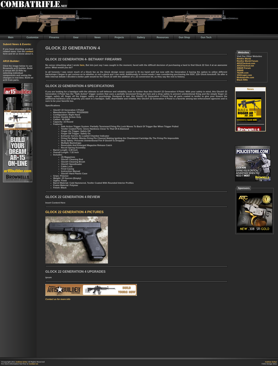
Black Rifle (242, 80)
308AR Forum (244, 68)
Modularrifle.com (245, 77)
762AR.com (242, 73)
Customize (33, 37)
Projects (119, 37)
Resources (163, 37)
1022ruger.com (244, 75)
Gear (75, 37)
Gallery (141, 37)
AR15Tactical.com (246, 63)
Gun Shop (184, 37)
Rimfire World (244, 58)
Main (10, 37)
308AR (240, 70)
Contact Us (33, 364)
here (82, 65)
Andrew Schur (22, 362)
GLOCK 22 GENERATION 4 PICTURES (74, 212)
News (97, 37)
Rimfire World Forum (247, 61)
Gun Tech (206, 37)
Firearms (54, 37)
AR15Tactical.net (245, 65)
